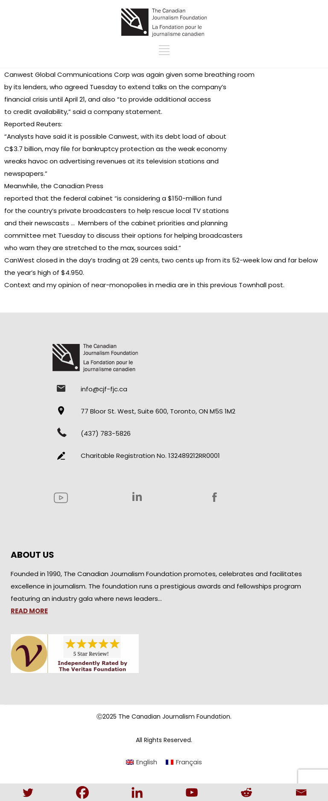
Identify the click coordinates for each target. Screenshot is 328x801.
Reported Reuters (32, 123)
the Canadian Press (72, 185)
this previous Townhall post (240, 284)
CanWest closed (31, 260)
